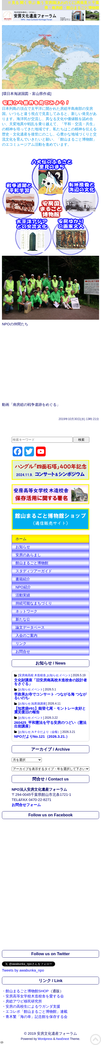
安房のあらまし (28, 555)
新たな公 (23, 619)
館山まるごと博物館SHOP (27, 991)
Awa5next (62, 1039)
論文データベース (30, 627)
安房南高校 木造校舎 (32, 675)
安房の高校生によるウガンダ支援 (33, 1006)
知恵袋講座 (38, 703)
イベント (65, 675)
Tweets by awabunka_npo (23, 970)
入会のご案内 (26, 635)
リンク (21, 643)
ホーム (21, 539)
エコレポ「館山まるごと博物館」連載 (36, 1011)
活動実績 (23, 595)
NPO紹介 (23, 587)
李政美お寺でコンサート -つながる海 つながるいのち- (50, 696)
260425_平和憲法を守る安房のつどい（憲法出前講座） (50, 724)
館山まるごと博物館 (32, 563)
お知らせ (23, 547)
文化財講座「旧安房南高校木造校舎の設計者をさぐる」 (50, 682)
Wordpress (45, 1039)
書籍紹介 (23, 579)
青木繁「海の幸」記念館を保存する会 (36, 1016)
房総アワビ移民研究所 (24, 1001)
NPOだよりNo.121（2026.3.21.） (41, 736)
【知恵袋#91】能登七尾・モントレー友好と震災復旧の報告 (50, 710)
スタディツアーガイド (34, 571)
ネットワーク (26, 611)
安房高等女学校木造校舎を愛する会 (35, 996)
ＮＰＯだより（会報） (45, 732)
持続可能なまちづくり (34, 603)
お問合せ (23, 651)
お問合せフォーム (26, 805)
